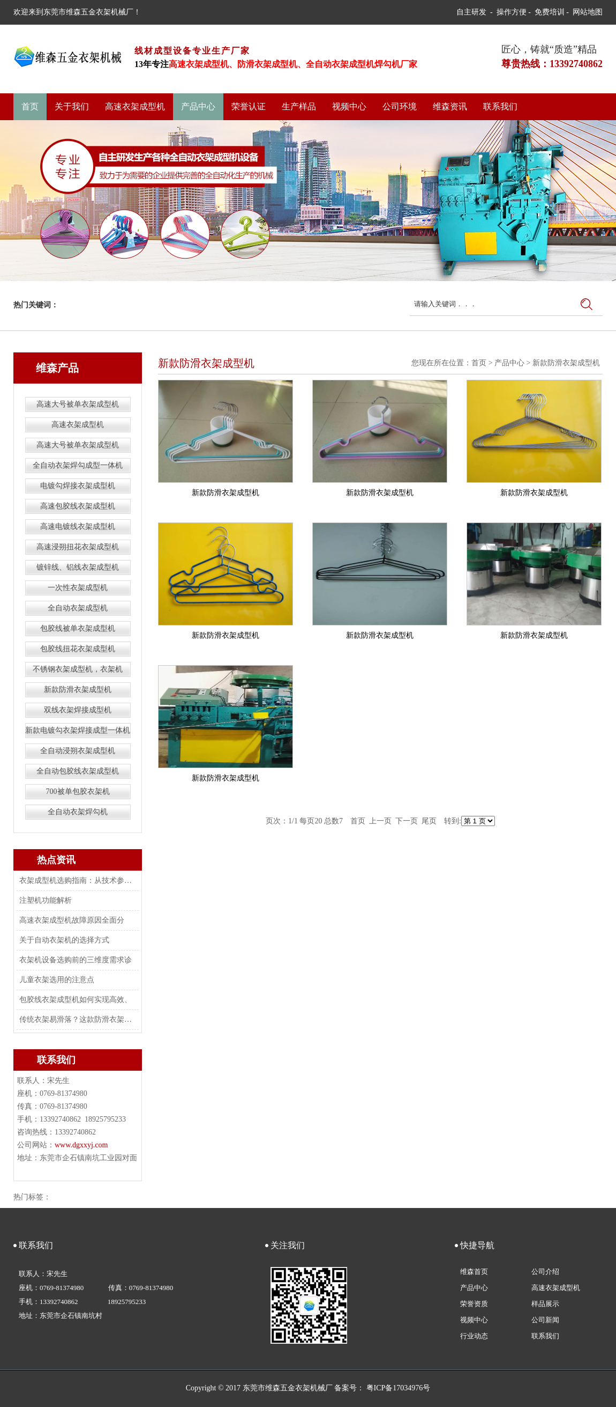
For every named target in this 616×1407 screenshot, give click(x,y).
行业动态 (474, 1336)
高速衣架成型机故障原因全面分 (71, 920)
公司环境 (399, 106)
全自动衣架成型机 (78, 608)
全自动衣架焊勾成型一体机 (78, 465)
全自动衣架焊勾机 (78, 812)
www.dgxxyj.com (81, 1145)
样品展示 (545, 1304)
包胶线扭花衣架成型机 (77, 649)
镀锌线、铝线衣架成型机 (77, 567)
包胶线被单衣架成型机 (77, 628)
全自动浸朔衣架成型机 (77, 751)
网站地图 (588, 12)
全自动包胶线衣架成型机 (77, 771)
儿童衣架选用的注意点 (56, 980)
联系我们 (500, 106)
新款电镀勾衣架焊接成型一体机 (77, 730)
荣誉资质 (474, 1304)
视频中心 (349, 106)
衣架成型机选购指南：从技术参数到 (76, 880)
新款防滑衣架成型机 (77, 690)
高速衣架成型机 (135, 106)
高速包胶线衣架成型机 (77, 506)
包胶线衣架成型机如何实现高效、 (75, 1000)
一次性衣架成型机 (78, 588)
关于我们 (72, 106)
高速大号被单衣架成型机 (77, 404)
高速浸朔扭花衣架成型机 (77, 547)
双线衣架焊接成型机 (77, 710)
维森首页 (474, 1272)
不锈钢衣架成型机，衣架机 (78, 669)
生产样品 (299, 106)
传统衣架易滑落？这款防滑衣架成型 (76, 1019)
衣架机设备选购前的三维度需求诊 (75, 960)
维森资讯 (450, 106)
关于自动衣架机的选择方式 (64, 940)
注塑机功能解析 (45, 900)
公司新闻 (545, 1320)
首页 (30, 106)
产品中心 (198, 106)
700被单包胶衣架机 (78, 791)
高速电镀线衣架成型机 (77, 526)
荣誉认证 (248, 106)
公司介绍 (545, 1272)
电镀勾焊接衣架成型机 (77, 486)
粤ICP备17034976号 (398, 1388)
